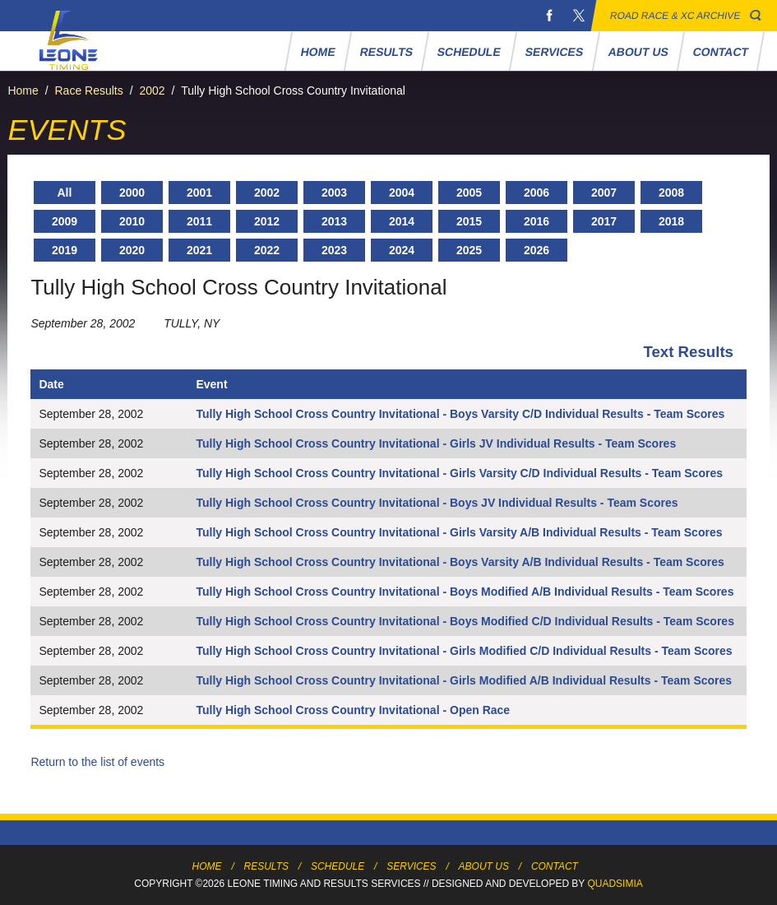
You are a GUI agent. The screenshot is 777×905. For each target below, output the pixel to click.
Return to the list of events (97, 761)
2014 (401, 221)
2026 (536, 250)
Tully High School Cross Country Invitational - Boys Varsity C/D (369, 413)
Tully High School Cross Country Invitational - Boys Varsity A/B (368, 562)
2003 (334, 192)
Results (386, 51)
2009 (64, 221)
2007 (604, 192)
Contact (720, 51)
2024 (401, 250)
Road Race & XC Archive (675, 15)
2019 (64, 250)
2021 (199, 250)
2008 (671, 192)
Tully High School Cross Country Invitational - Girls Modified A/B (372, 680)
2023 (334, 250)
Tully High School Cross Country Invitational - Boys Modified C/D (373, 621)
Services (555, 51)
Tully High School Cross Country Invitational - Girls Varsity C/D (367, 473)
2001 (199, 192)
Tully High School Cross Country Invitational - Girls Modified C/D (372, 650)
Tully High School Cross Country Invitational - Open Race (353, 710)
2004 (401, 192)
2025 (469, 250)
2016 (536, 221)
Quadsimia (614, 883)
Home (317, 51)
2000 (132, 192)
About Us (638, 51)
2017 (604, 221)
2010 (132, 221)
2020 (132, 250)
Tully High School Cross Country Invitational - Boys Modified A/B (373, 591)
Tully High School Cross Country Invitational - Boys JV (345, 502)
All (65, 192)
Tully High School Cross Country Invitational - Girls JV (344, 443)
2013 (334, 221)
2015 (469, 221)
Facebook (549, 15)
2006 (536, 192)
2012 (267, 221)
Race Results (88, 90)
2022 (267, 250)
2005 (469, 192)
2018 (671, 221)
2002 (151, 90)
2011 (199, 221)
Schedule (469, 51)
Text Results (688, 351)
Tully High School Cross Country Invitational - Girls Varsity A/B (367, 532)
